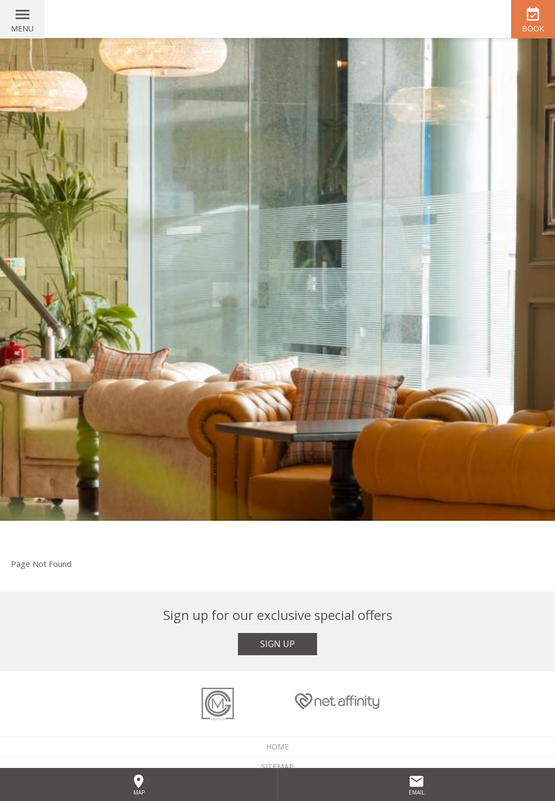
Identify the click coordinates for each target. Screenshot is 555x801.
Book (533, 28)
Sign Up (277, 644)
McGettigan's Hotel (277, 19)
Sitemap (277, 766)
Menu (22, 28)
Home (277, 746)
